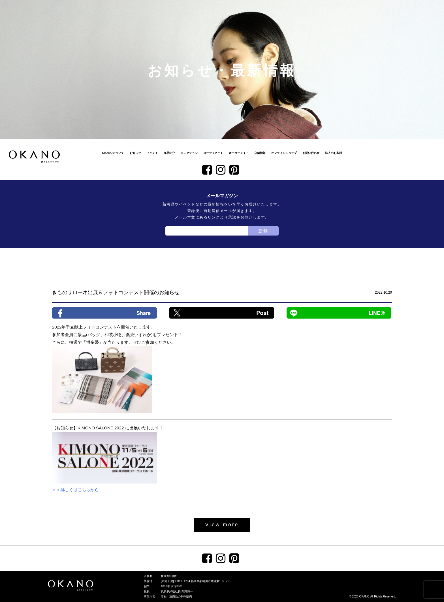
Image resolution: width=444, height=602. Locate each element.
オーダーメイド (239, 152)
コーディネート (213, 152)
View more (222, 524)
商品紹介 (169, 152)
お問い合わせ (310, 152)
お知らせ (135, 152)
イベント (152, 152)
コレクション (189, 152)
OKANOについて (113, 152)
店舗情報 (260, 152)
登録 (263, 230)
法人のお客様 (333, 152)
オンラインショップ (284, 152)
